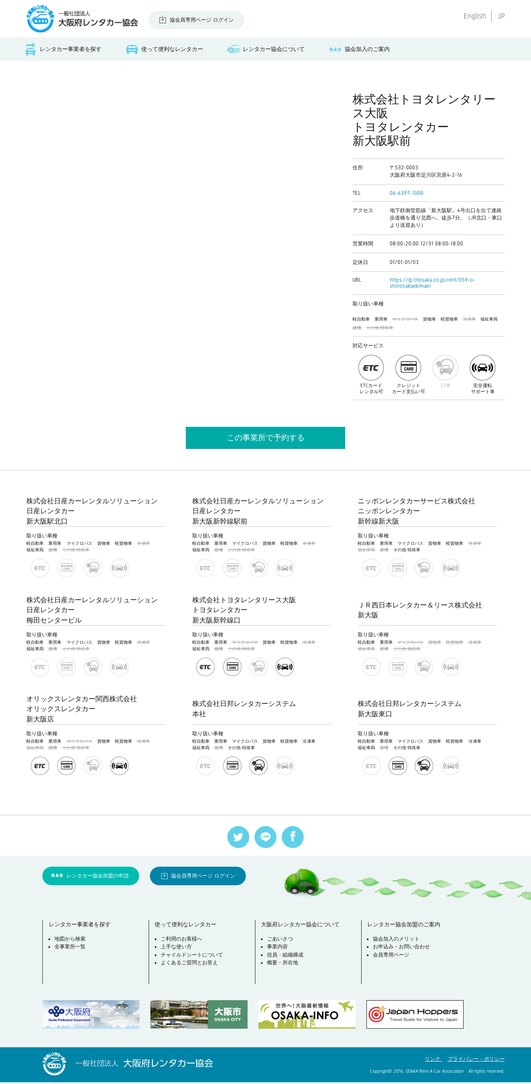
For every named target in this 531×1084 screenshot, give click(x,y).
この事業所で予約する (266, 439)
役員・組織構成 (286, 957)
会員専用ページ (392, 957)
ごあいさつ (281, 941)
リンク (433, 1061)
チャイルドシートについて (193, 957)
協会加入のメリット (397, 941)
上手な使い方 (177, 950)
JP (501, 16)
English (475, 16)
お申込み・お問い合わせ (402, 950)
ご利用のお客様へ (182, 941)
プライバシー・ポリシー (476, 1061)
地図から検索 (71, 941)
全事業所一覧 (71, 950)
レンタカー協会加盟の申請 (98, 877)
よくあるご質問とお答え (190, 966)
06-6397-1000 (406, 194)
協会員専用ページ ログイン (202, 20)
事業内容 (278, 950)
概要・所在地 (283, 966)
